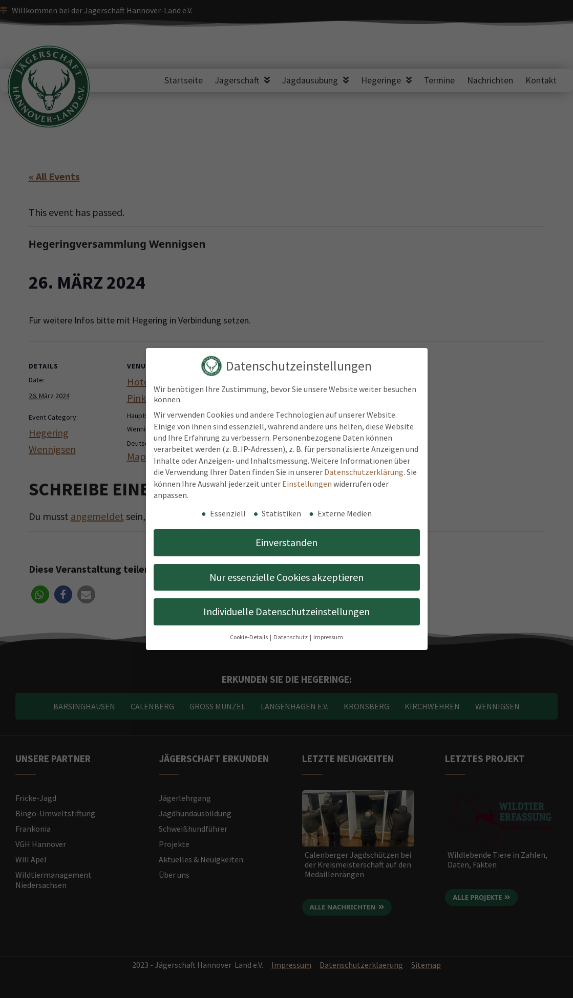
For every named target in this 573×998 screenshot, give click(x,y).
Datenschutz (291, 637)
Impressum (328, 637)
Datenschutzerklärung (364, 472)
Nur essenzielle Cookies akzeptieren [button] (286, 577)
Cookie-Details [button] (249, 637)
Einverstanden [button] (286, 542)
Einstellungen (307, 484)
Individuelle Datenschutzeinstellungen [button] (286, 611)
